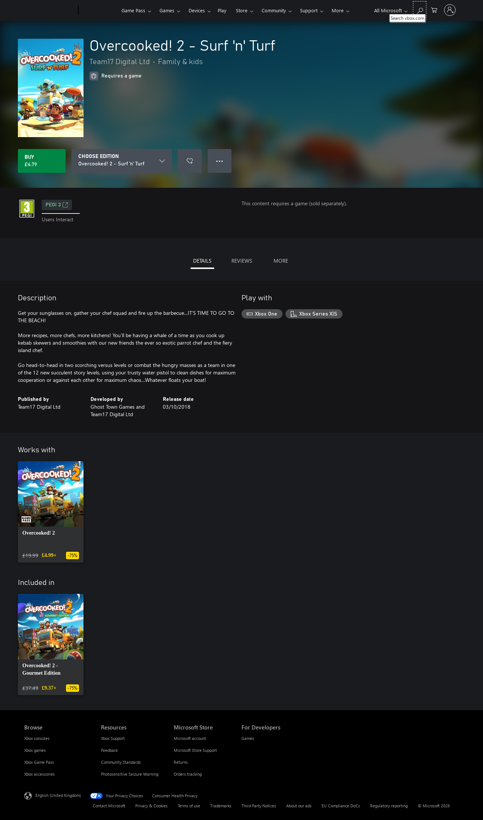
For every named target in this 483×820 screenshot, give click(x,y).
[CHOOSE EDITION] (122, 161)
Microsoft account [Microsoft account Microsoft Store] (190, 738)
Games (167, 10)
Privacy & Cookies (151, 805)
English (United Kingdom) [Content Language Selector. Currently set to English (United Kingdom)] (58, 795)
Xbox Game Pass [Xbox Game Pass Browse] (39, 762)
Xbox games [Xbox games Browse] (35, 750)
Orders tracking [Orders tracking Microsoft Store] (188, 774)
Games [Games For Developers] (248, 738)
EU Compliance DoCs (341, 805)
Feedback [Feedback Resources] (109, 750)
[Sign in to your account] (450, 10)
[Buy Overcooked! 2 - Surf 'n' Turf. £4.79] (42, 161)
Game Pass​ (133, 10)
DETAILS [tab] (202, 260)
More (338, 10)
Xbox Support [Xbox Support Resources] (113, 738)
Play (222, 10)
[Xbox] (99, 10)
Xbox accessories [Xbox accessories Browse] (39, 774)
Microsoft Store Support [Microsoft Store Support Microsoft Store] (195, 750)
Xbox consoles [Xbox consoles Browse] (37, 738)
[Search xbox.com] (419, 9)
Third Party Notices (259, 805)
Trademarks (220, 805)
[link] (50, 512)
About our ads (299, 805)
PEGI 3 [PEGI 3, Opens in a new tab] (56, 205)
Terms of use (189, 805)
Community (274, 10)
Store (241, 10)
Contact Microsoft (109, 805)
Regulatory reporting (389, 805)
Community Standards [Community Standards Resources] (121, 762)
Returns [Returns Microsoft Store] (181, 762)
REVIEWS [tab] (241, 260)
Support (309, 10)
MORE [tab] (281, 260)
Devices (197, 10)
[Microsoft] (49, 10)
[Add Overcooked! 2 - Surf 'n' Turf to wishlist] (190, 161)
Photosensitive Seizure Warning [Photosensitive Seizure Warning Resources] (129, 774)
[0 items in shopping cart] (434, 9)
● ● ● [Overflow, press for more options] (219, 161)
